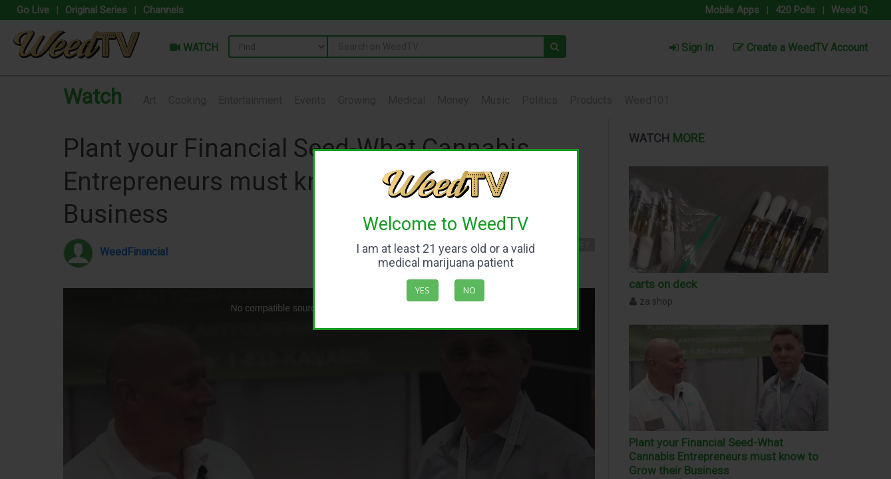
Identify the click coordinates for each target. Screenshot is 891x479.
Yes (422, 290)
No (469, 290)
